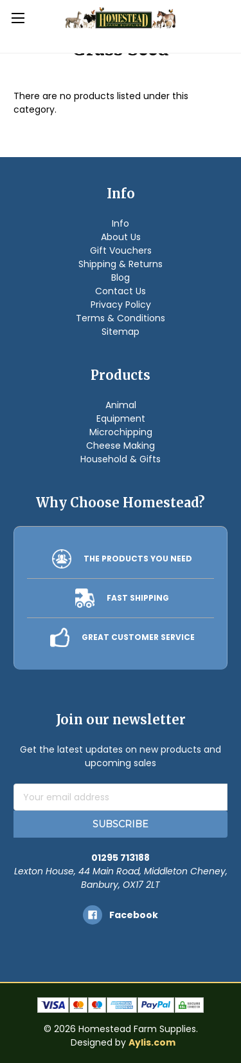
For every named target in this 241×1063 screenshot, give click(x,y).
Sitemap (120, 331)
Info (120, 223)
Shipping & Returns (120, 264)
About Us (121, 236)
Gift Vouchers (121, 250)
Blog (120, 277)
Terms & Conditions (120, 318)
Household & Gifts (120, 459)
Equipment (120, 418)
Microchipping (120, 432)
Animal (120, 405)
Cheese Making (120, 445)
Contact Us (120, 291)
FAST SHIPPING (138, 597)
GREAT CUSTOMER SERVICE (138, 637)
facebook (133, 914)
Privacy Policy (121, 304)
